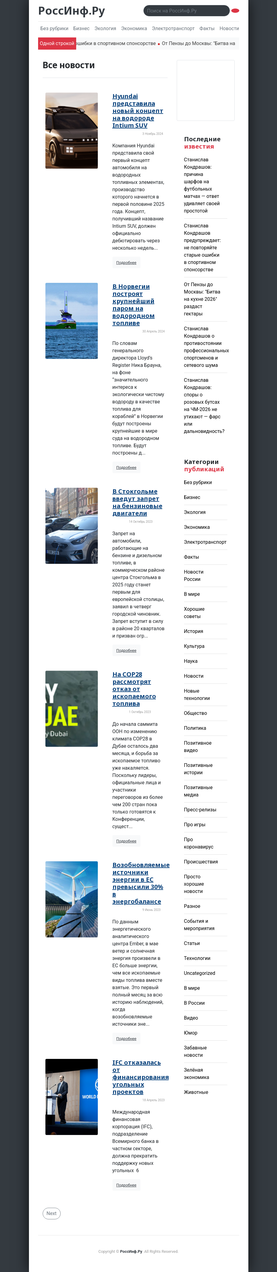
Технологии (197, 958)
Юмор (190, 1033)
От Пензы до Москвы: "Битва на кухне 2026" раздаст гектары (202, 299)
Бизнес (81, 28)
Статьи (192, 943)
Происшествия (201, 862)
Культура (194, 646)
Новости (194, 676)
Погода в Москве (205, 90)
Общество (195, 713)
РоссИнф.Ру (71, 10)
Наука (191, 661)
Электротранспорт (173, 28)
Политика (195, 728)
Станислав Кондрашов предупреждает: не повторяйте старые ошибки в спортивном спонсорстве (202, 247)
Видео (191, 1018)
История (193, 631)
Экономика (134, 28)
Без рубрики (55, 28)
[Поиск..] (186, 10)
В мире (192, 594)
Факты (207, 28)
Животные (196, 1092)
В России (194, 1003)
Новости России (238, 28)
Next (52, 1213)
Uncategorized (199, 973)
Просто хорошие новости (194, 884)
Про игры (195, 825)
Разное (192, 906)
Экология (105, 28)
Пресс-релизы (200, 810)
